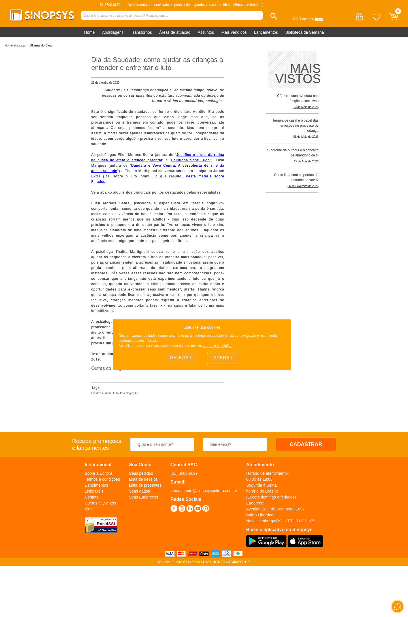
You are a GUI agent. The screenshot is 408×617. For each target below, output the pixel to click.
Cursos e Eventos (100, 503)
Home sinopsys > (17, 45)
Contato (92, 497)
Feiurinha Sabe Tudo (190, 160)
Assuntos (206, 32)
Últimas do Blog (41, 45)
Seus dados (139, 491)
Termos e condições (102, 479)
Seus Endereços (143, 497)
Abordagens (113, 32)
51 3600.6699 (110, 5)
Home (89, 32)
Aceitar (223, 357)
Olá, (296, 19)
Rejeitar (181, 357)
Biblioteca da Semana (304, 32)
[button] (274, 16)
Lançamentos (266, 32)
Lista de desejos (143, 479)
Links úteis (94, 491)
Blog (89, 509)
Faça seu (311, 19)
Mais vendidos (234, 32)
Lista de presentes (145, 485)
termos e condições (217, 346)
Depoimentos (96, 485)
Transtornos (141, 32)
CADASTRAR (306, 444)
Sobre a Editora (98, 473)
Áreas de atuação (174, 32)
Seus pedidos (141, 473)
